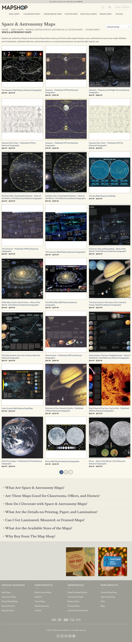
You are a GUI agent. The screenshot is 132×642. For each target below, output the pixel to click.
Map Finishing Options (77, 592)
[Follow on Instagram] (62, 636)
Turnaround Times (75, 597)
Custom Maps (71, 14)
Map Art (38, 597)
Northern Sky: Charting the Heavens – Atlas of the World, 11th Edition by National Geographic (22, 197)
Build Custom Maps (43, 592)
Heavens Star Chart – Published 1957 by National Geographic (106, 144)
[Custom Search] (103, 7)
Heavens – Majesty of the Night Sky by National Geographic (109, 91)
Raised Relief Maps (53, 14)
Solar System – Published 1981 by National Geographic (63, 356)
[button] (109, 7)
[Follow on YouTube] (74, 636)
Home (5, 29)
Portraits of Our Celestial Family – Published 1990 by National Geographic (64, 409)
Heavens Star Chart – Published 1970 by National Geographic (19, 144)
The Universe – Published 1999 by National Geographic (20, 250)
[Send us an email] (70, 636)
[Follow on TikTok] (66, 636)
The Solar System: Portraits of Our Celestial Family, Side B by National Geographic (107, 303)
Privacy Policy (74, 606)
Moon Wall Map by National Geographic (62, 461)
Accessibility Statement (78, 610)
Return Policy (73, 601)
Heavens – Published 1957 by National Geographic (61, 144)
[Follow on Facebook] (58, 636)
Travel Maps (106, 14)
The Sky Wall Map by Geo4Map (102, 196)
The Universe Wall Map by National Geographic (65, 252)
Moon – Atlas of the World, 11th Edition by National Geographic (107, 462)
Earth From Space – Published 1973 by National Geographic (22, 462)
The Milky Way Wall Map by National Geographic (61, 303)
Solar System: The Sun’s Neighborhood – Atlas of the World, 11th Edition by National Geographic (109, 356)
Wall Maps (15, 14)
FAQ (102, 601)
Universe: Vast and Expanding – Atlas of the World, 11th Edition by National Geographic (107, 250)
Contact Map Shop (109, 592)
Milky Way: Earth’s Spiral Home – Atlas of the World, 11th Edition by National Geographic (21, 303)
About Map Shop (108, 597)
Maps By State (8, 610)
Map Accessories (42, 606)
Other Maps (92, 29)
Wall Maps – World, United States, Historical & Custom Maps (47, 29)
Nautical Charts (88, 14)
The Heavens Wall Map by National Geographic (22, 90)
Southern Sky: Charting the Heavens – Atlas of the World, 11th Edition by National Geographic (65, 197)
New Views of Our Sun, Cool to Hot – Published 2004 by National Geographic (109, 409)
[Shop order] (117, 26)
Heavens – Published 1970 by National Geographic (61, 91)
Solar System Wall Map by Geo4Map (17, 408)
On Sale (119, 14)
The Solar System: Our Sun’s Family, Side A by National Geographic (21, 356)
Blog (103, 606)
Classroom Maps (32, 14)
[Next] (71, 472)
